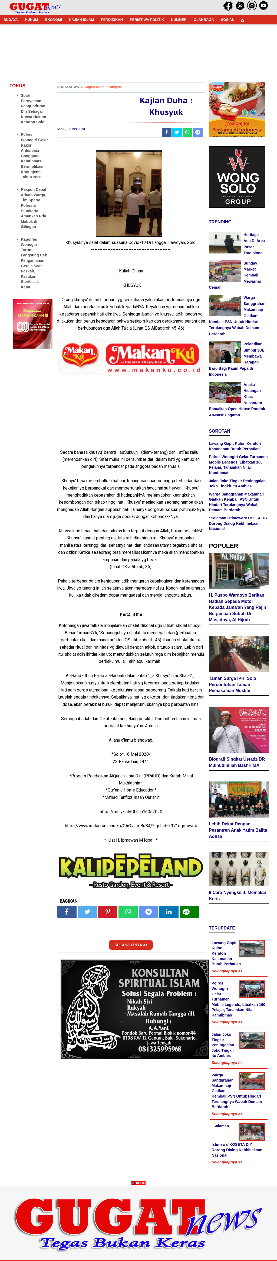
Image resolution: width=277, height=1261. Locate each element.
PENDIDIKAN (112, 20)
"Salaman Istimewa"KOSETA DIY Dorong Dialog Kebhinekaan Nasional (238, 523)
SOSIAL (227, 20)
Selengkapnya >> (227, 971)
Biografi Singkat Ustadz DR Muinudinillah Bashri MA (237, 762)
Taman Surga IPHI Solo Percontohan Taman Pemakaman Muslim (232, 684)
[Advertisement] (138, 1223)
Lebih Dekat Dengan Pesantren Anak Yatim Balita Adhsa (238, 830)
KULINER (179, 20)
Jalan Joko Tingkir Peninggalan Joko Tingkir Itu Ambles (223, 1045)
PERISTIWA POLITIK (147, 20)
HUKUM (31, 20)
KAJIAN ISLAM (81, 20)
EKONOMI (53, 20)
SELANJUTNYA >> (130, 945)
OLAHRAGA (204, 20)
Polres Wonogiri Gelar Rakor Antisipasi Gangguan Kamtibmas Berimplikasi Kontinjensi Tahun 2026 (34, 155)
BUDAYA (11, 20)
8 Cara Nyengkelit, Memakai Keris (237, 895)
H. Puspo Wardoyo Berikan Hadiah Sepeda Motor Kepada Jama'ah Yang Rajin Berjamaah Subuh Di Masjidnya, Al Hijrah (237, 607)
